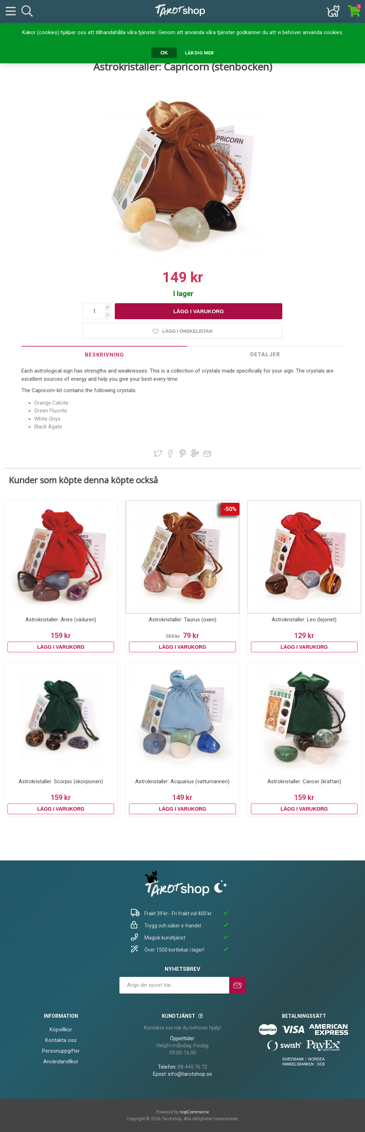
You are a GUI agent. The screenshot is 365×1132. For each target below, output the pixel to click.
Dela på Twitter (158, 453)
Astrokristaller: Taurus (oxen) (182, 619)
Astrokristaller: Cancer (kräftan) (304, 781)
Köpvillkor (61, 1029)
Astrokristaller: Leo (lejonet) (304, 619)
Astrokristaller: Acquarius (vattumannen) (182, 781)
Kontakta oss (61, 1040)
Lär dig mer (199, 53)
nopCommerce (194, 1112)
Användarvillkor (60, 1061)
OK (164, 53)
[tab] (104, 354)
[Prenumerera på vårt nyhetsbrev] (174, 985)
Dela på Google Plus (195, 453)
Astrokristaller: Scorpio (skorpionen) (61, 781)
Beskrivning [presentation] (104, 355)
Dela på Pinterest (182, 453)
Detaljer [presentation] (265, 354)
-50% (230, 509)
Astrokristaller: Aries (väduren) (60, 619)
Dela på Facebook (170, 453)
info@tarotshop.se (190, 1074)
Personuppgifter (61, 1051)
